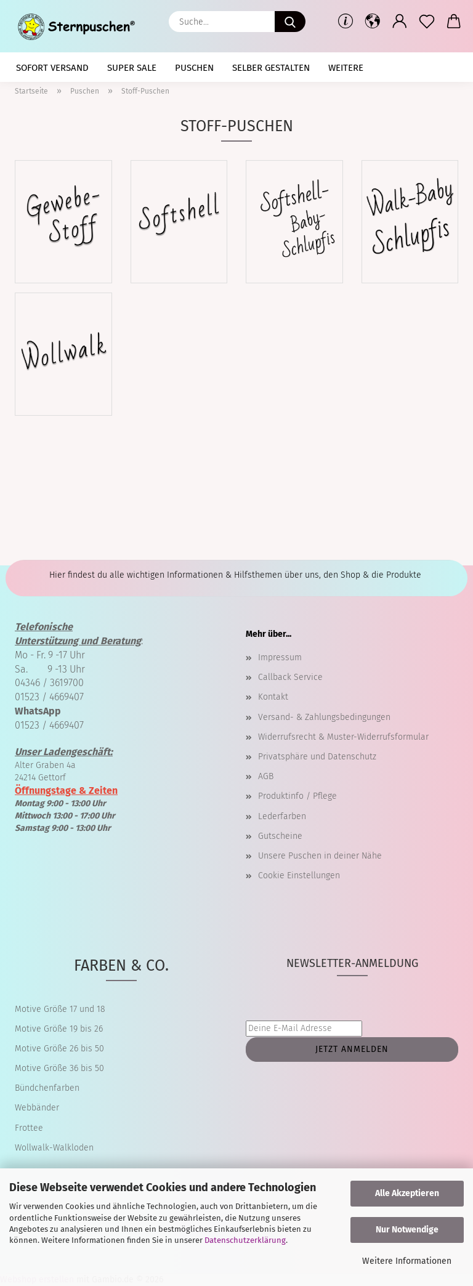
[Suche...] (290, 21)
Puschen (194, 67)
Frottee (29, 1128)
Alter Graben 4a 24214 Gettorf (64, 765)
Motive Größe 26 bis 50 (59, 1048)
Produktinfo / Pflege (297, 796)
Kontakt (273, 697)
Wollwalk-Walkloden (54, 1147)
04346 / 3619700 (49, 683)
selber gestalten (271, 67)
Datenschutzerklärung (245, 1240)
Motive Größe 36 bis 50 (59, 1068)
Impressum (280, 657)
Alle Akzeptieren (407, 1193)
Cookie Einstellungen (299, 875)
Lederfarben (282, 816)
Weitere (345, 67)
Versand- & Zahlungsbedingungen (324, 717)
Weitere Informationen (406, 1261)
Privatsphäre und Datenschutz (317, 756)
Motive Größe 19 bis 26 (59, 1029)
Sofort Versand (52, 67)
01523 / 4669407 (49, 697)
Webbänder (37, 1107)
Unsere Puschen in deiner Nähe (320, 856)
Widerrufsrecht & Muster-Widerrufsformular (343, 737)
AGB (265, 776)
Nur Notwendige (407, 1229)
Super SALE (131, 67)
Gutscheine (280, 836)
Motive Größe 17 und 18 (60, 1009)
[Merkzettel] (426, 21)
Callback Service (290, 677)
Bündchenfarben (47, 1088)
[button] (372, 21)
